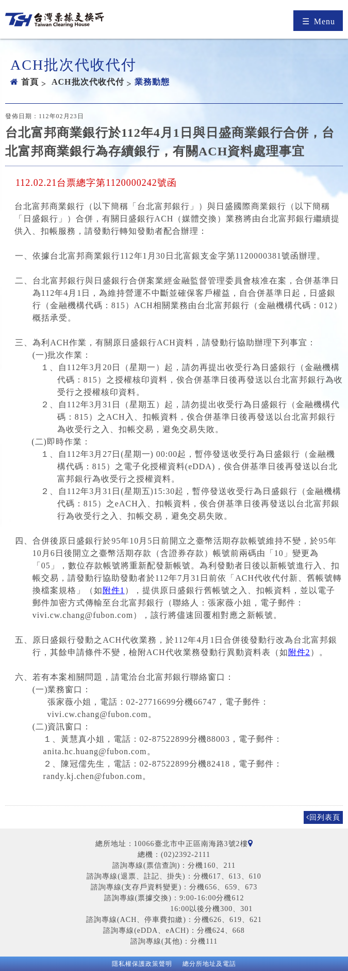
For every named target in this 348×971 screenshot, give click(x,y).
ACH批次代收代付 (88, 81)
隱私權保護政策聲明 (142, 963)
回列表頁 (323, 817)
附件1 (114, 590)
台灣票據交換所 (54, 21)
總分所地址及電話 (209, 963)
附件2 (299, 652)
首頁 (30, 81)
